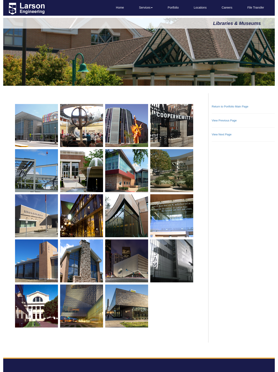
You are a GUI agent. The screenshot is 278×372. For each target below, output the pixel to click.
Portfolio (173, 7)
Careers (227, 7)
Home (120, 7)
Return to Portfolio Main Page (230, 106)
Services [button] (146, 7)
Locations (200, 7)
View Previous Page (224, 120)
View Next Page (221, 134)
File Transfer (255, 7)
